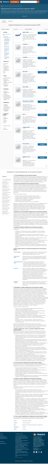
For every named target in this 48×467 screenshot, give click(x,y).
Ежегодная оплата (7, 95)
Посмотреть (42, 32)
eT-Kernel (25, 44)
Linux (5, 119)
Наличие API (6, 84)
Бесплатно (5, 91)
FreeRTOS (25, 57)
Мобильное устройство (6, 105)
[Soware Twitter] (41, 452)
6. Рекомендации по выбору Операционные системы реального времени (6, 197)
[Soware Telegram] (34, 452)
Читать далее (24, 16)
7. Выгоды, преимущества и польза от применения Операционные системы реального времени (6, 201)
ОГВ (4, 64)
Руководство (10, 21)
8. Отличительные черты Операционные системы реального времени (6, 205)
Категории (14, 1)
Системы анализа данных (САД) (20, 435)
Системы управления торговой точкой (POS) (21, 455)
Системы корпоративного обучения (21, 444)
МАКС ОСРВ (25, 32)
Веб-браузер (6, 118)
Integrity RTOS (26, 127)
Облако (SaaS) (6, 106)
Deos (24, 114)
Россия (15, 420)
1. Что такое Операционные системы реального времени (6, 179)
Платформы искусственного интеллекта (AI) (21, 453)
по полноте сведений (28, 29)
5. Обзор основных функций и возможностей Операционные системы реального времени (6, 194)
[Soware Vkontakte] (36, 452)
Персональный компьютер (6, 110)
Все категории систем (19, 457)
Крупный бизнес (6, 69)
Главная (2, 6)
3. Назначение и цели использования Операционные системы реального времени (6, 186)
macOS (5, 117)
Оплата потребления (7, 97)
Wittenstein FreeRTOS (28, 101)
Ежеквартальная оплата (6, 99)
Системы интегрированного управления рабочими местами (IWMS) (21, 446)
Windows (5, 121)
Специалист (6, 63)
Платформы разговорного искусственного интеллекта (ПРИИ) (22, 450)
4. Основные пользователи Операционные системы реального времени (6, 190)
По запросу (6, 94)
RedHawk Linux (26, 156)
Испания (15, 422)
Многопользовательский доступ (7, 82)
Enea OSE (25, 71)
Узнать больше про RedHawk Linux (28, 165)
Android (5, 120)
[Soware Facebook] (39, 452)
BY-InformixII (26, 143)
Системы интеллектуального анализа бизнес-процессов (21, 439)
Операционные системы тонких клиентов (6, 57)
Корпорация (6, 68)
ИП (4, 71)
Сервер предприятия (7, 107)
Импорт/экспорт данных (6, 80)
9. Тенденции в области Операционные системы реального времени (6, 208)
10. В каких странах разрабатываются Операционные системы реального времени (6, 212)
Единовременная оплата (6, 92)
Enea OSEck (25, 87)
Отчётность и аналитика (6, 85)
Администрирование (17, 252)
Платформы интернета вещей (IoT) (21, 447)
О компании (2, 435)
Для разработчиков (3, 443)
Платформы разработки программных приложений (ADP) (21, 441)
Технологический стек (3, 438)
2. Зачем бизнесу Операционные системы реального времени (6, 182)
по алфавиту (21, 29)
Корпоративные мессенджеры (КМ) (21, 451)
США (14, 424)
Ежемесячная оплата (7, 96)
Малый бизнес (6, 70)
